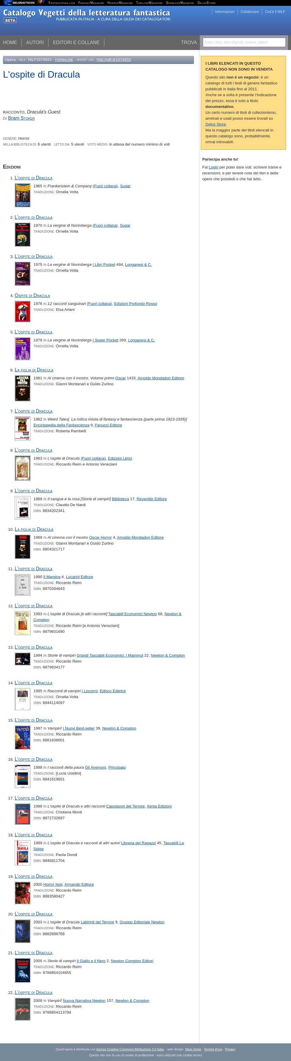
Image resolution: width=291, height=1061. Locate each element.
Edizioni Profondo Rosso (135, 303)
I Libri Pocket (104, 264)
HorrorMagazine (120, 2)
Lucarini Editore (79, 577)
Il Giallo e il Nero (91, 961)
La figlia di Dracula (34, 369)
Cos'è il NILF (275, 12)
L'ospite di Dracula (33, 177)
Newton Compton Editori (132, 961)
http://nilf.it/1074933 (114, 59)
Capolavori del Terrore (125, 806)
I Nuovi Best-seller (79, 728)
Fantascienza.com (62, 2)
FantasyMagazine (91, 2)
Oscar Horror (100, 537)
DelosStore (207, 2)
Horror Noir (52, 884)
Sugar (125, 186)
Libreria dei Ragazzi (138, 843)
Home (10, 42)
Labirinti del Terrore (97, 922)
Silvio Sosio (193, 1049)
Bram (21, 118)
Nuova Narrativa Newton (84, 1000)
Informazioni (224, 12)
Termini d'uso (213, 1049)
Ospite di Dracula (32, 295)
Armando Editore (79, 884)
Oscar (120, 378)
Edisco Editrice (113, 691)
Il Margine (52, 577)
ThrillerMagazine (149, 2)
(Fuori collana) (105, 186)
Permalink (64, 59)
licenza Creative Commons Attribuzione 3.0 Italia (130, 1049)
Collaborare (250, 12)
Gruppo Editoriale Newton (142, 922)
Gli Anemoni (95, 767)
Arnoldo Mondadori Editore (161, 378)
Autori (35, 42)
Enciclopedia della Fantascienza (61, 425)
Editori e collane (76, 42)
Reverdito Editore (152, 499)
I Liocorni (90, 691)
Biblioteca (120, 499)
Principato (117, 767)
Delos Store (215, 124)
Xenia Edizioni (159, 806)
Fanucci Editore (108, 425)
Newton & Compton (168, 655)
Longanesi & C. (138, 264)
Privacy (230, 1049)
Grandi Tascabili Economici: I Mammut (110, 655)
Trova (189, 42)
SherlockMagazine (180, 2)
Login (213, 167)
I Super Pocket (105, 340)
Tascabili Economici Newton (132, 614)
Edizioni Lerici (120, 458)
